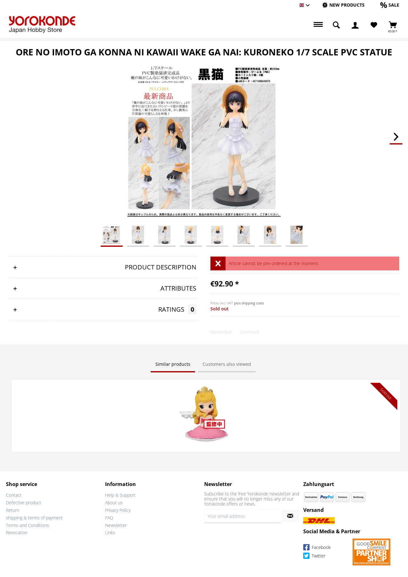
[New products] (343, 4)
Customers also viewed (227, 364)
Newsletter (116, 524)
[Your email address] (242, 515)
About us (114, 502)
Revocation (16, 532)
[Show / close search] (336, 25)
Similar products (172, 364)
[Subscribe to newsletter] (290, 515)
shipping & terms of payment (34, 517)
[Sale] (389, 4)
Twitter (314, 556)
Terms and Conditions (27, 524)
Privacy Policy (118, 509)
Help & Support (120, 494)
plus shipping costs (249, 303)
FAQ (109, 517)
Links (110, 532)
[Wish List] (373, 25)
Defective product (23, 502)
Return (12, 509)
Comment (250, 332)
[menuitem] (343, 5)
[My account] (355, 25)
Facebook (317, 547)
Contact (13, 494)
